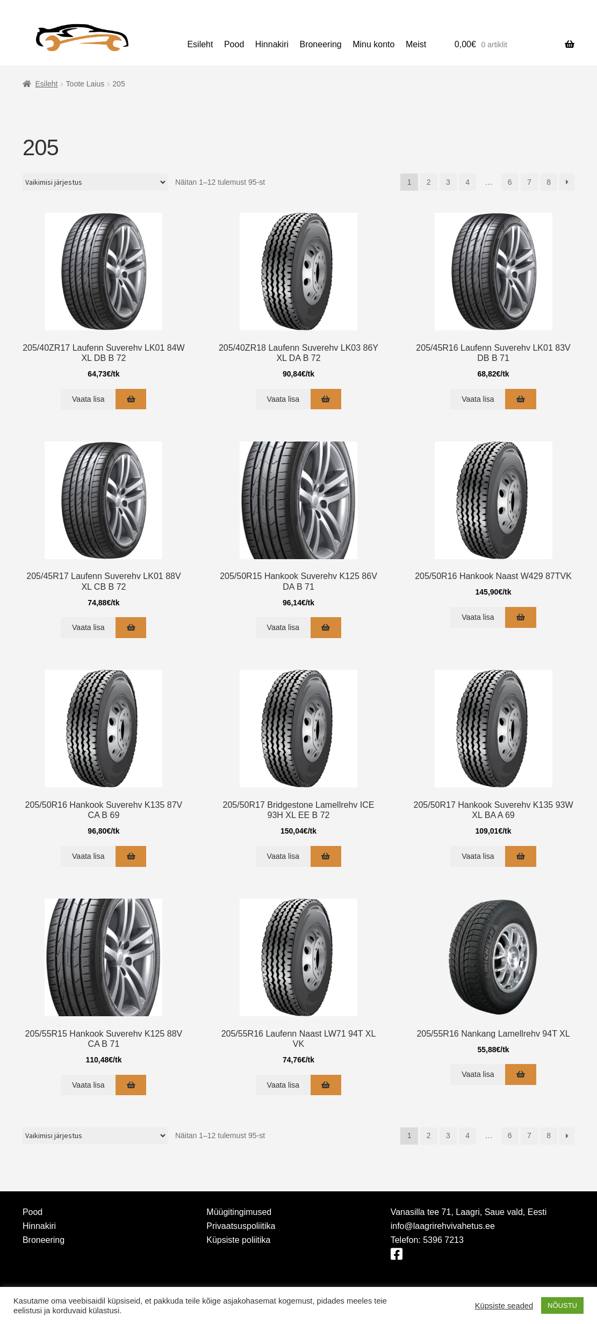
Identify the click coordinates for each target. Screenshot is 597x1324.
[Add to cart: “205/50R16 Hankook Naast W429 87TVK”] (520, 617)
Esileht (200, 44)
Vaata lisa (88, 399)
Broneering (320, 44)
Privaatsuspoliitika (240, 1226)
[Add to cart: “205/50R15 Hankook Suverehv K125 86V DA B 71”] (326, 627)
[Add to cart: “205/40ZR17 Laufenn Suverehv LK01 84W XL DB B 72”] (131, 399)
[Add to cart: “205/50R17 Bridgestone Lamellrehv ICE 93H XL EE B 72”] (326, 856)
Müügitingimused (238, 1212)
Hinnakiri (272, 44)
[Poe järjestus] (95, 181)
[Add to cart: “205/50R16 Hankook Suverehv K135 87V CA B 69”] (131, 856)
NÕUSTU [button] (562, 1305)
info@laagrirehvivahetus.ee (443, 1226)
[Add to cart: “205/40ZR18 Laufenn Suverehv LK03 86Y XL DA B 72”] (326, 399)
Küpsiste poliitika (238, 1240)
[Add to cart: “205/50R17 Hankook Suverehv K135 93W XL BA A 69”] (520, 856)
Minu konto (373, 44)
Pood (234, 44)
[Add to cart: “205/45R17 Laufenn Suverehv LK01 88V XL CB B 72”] (131, 627)
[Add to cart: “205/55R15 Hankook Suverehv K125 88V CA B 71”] (131, 1085)
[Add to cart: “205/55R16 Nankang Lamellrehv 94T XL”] (520, 1074)
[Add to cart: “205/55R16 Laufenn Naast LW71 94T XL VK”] (326, 1085)
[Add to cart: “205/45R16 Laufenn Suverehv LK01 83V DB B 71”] (520, 399)
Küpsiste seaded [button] (504, 1305)
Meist (416, 44)
